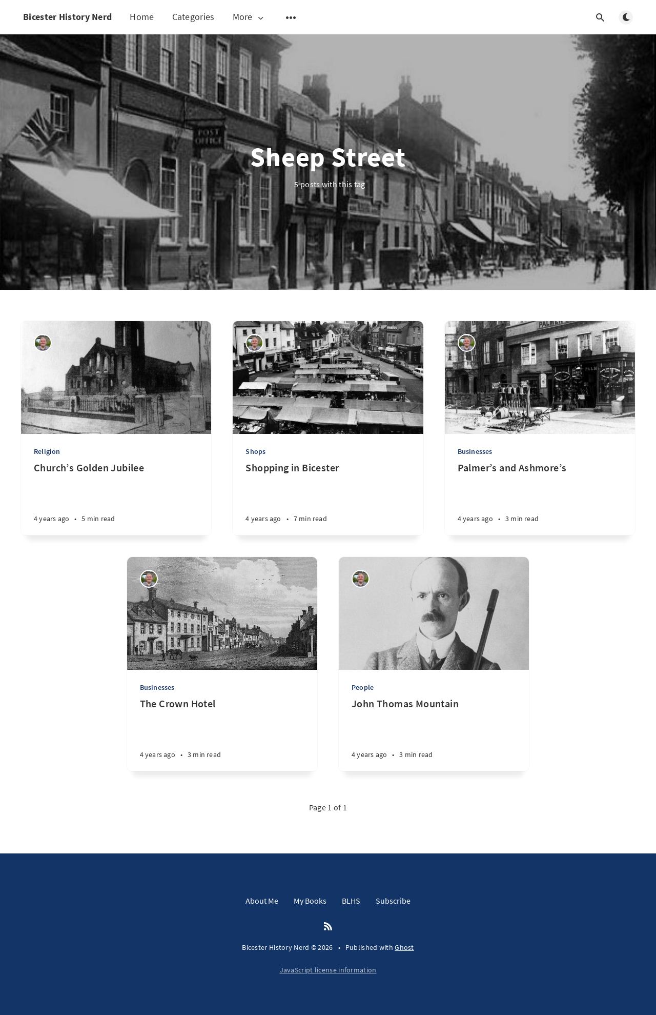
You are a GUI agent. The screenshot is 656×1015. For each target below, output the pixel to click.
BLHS (351, 900)
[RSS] (328, 926)
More (249, 17)
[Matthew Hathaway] (43, 343)
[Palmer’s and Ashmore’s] (540, 498)
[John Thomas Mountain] (434, 734)
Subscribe (393, 900)
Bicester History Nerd (67, 17)
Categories (193, 17)
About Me (261, 900)
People (363, 687)
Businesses (475, 451)
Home (142, 17)
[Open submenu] (291, 17)
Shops (255, 451)
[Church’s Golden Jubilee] (116, 498)
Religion (47, 451)
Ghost (404, 947)
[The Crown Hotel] (222, 734)
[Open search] (600, 17)
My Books (310, 900)
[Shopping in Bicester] (328, 498)
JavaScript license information (328, 969)
